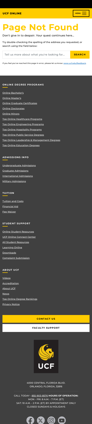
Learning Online (12, 247)
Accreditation (10, 283)
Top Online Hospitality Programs (22, 129)
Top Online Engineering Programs (23, 124)
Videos (6, 278)
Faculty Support (46, 327)
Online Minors (10, 113)
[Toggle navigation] (81, 13)
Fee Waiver (9, 211)
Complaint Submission (16, 258)
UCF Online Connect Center (19, 237)
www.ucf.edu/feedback (74, 63)
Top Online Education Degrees (21, 145)
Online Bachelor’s (13, 93)
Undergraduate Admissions (19, 165)
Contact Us (46, 318)
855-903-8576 (40, 395)
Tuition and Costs (12, 201)
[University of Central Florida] (25, 4)
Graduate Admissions (15, 170)
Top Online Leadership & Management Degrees (31, 140)
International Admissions (17, 176)
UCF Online (12, 13)
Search (80, 54)
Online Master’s (11, 98)
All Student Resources (15, 242)
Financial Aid (10, 206)
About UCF (9, 288)
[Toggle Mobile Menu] (88, 4)
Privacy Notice (11, 304)
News (5, 293)
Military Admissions (14, 181)
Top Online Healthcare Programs (22, 119)
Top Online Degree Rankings (19, 299)
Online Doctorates (13, 108)
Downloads (9, 252)
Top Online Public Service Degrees (23, 135)
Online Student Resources (18, 231)
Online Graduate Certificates (19, 103)
